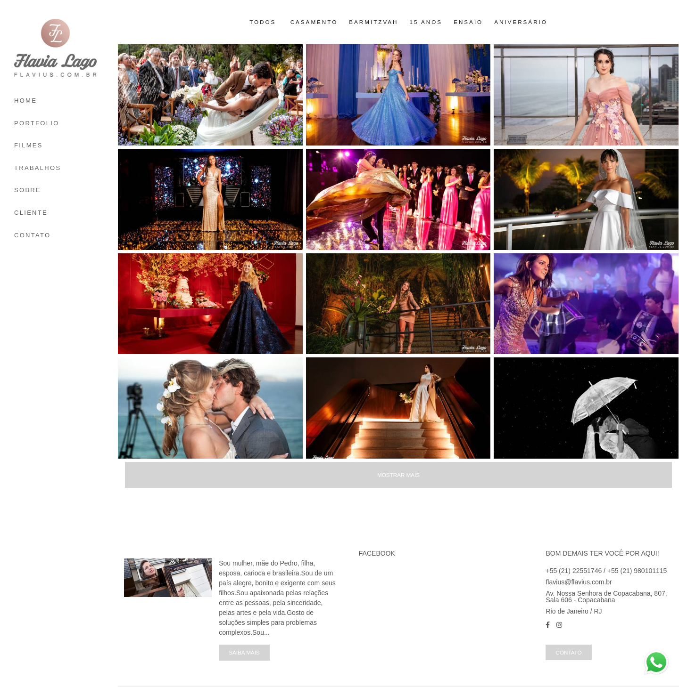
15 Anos (426, 22)
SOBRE (27, 190)
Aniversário (520, 22)
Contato (568, 652)
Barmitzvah (373, 22)
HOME (25, 100)
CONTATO (32, 235)
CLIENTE (31, 212)
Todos (262, 22)
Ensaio (468, 22)
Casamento (314, 22)
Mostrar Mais (398, 475)
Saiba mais (244, 652)
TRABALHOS (37, 167)
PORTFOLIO (36, 123)
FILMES (28, 145)
